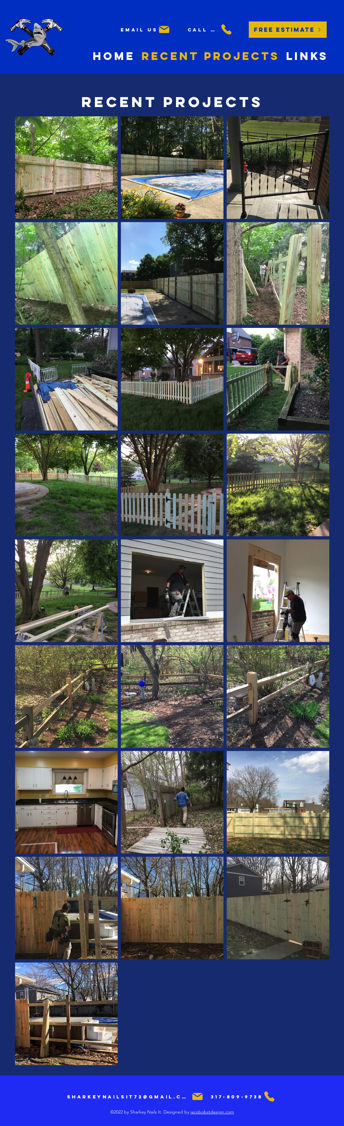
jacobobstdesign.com (212, 1112)
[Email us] (146, 29)
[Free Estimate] (288, 29)
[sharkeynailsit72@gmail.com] (135, 1096)
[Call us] (210, 29)
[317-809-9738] (243, 1096)
